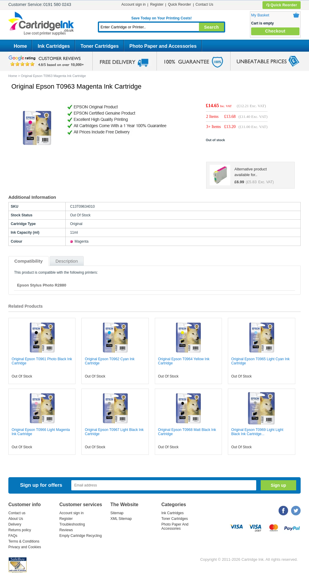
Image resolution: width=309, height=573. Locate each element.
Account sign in (133, 4)
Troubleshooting (72, 524)
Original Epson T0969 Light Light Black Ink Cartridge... (257, 432)
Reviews (66, 530)
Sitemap (116, 513)
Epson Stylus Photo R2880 (41, 285)
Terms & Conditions (23, 541)
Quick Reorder (281, 5)
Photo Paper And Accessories (175, 526)
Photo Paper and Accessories (163, 46)
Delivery (14, 524)
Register (156, 4)
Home (20, 46)
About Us (15, 519)
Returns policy (19, 530)
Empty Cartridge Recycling (80, 536)
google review (47, 61)
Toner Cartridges (100, 46)
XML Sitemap (121, 519)
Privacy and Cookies (24, 547)
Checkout (275, 31)
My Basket (260, 15)
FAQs (12, 536)
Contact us (16, 513)
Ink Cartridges (54, 46)
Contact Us (204, 4)
